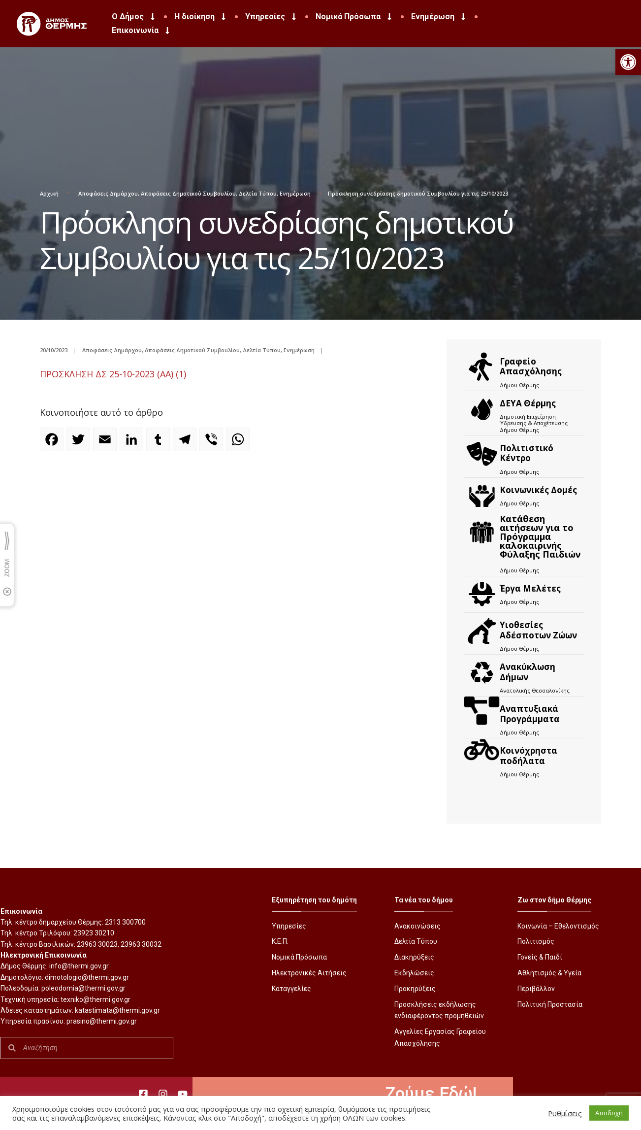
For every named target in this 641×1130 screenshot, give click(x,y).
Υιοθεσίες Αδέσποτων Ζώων (538, 629)
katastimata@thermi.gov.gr (117, 1010)
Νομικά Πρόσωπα (354, 17)
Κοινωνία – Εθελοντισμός (558, 926)
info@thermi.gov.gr (79, 966)
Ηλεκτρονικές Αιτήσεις (309, 973)
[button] (628, 62)
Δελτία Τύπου (258, 193)
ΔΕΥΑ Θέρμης (528, 403)
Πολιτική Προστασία (549, 1004)
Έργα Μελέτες (530, 588)
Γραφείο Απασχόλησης (531, 366)
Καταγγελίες (291, 989)
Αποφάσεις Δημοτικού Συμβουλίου (188, 193)
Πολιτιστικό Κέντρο (526, 453)
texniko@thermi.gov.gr (95, 999)
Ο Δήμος (134, 17)
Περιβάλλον (536, 989)
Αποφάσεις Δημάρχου (108, 193)
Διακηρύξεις (414, 957)
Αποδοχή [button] (609, 1112)
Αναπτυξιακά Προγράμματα (530, 713)
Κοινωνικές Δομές (538, 490)
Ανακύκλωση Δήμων (527, 671)
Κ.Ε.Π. (280, 941)
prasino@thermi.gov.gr (101, 1021)
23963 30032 (141, 944)
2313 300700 (125, 922)
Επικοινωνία (141, 30)
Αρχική (49, 193)
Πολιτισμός (535, 941)
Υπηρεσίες (271, 17)
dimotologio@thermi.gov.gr (87, 977)
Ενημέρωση (439, 17)
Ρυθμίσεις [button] (565, 1113)
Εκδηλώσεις (414, 973)
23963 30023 (97, 944)
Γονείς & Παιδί (539, 957)
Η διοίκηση (200, 17)
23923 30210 (93, 933)
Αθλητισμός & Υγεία (549, 973)
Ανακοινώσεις (417, 926)
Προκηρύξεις (415, 989)
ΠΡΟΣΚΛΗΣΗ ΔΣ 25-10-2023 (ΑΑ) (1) (113, 374)
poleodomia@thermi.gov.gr (83, 988)
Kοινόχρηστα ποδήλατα (528, 755)
